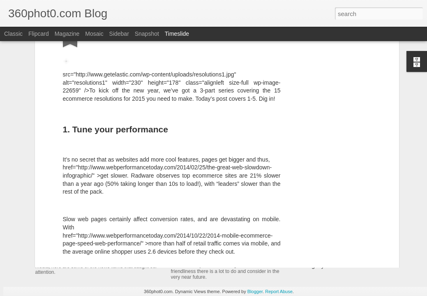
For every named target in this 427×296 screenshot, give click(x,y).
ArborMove (59, 191)
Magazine (67, 33)
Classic (13, 33)
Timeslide (177, 33)
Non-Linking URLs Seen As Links (336, 251)
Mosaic (94, 33)
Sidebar (119, 33)
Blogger (255, 291)
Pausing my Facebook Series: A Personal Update (357, 265)
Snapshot (147, 33)
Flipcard (38, 33)
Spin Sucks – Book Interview (330, 190)
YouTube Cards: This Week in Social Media (129, 244)
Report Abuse (279, 291)
